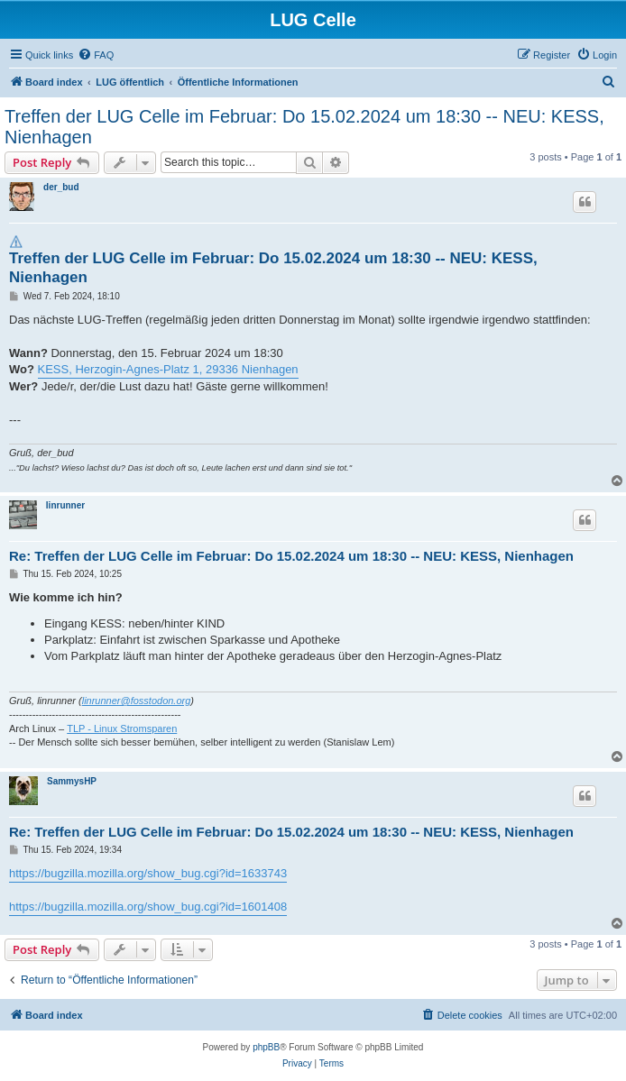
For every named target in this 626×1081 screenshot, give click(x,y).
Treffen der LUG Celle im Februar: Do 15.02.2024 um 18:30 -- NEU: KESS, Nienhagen (304, 126)
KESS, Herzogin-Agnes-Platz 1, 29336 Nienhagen (168, 369)
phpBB (266, 1047)
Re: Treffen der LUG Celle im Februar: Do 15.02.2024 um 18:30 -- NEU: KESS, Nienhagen (291, 555)
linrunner (65, 505)
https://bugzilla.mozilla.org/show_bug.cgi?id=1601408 (148, 906)
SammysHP (72, 781)
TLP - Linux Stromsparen (122, 728)
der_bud (60, 187)
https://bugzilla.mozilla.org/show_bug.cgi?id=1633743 (148, 873)
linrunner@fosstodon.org (136, 700)
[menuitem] (96, 55)
